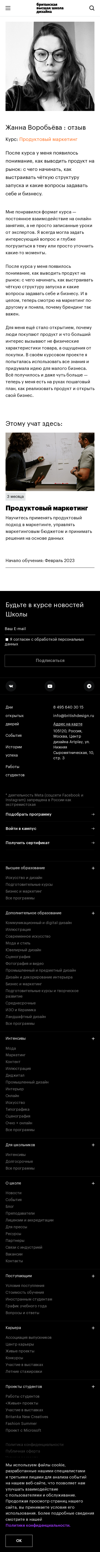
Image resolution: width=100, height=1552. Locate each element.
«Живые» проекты (22, 1403)
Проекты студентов (50, 1387)
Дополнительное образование (50, 913)
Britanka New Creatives (27, 1417)
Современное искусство (28, 936)
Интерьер (15, 1089)
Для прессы (16, 1227)
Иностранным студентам (29, 1299)
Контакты (14, 1261)
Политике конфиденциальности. (38, 1525)
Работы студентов (15, 771)
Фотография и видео (25, 964)
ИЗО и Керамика (21, 1010)
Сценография (18, 957)
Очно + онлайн (19, 1123)
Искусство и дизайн (24, 878)
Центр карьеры (20, 1344)
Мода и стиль (18, 943)
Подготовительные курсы (29, 884)
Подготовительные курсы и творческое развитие (42, 993)
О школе (50, 1183)
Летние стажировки (24, 1371)
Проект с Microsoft (23, 1430)
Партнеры (15, 1240)
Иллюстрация (18, 929)
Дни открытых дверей (15, 715)
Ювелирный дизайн (23, 950)
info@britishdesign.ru (73, 716)
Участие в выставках (24, 1365)
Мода (11, 1048)
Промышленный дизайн (27, 1082)
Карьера (50, 1328)
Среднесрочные (21, 1003)
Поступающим (50, 1276)
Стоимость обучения (25, 1292)
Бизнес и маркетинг (24, 891)
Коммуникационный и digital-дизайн (39, 923)
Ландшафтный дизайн (26, 1017)
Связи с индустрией (24, 1247)
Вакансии (14, 1254)
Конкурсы (14, 1358)
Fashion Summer (21, 1424)
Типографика (18, 1109)
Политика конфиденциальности (34, 1445)
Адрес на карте (67, 724)
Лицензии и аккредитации (30, 1220)
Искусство (15, 1103)
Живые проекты (20, 1351)
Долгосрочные (19, 1161)
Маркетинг (16, 1055)
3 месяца (15, 496)
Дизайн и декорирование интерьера (39, 977)
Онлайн (12, 1096)
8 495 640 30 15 (68, 707)
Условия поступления (25, 1286)
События (14, 735)
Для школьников (50, 1145)
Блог (10, 1206)
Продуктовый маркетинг (48, 139)
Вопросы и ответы (22, 1313)
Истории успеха (14, 751)
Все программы (20, 898)
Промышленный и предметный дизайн (41, 970)
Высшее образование (50, 868)
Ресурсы (13, 1234)
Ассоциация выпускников (29, 1337)
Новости (13, 1193)
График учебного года (26, 1306)
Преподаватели (20, 1213)
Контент (13, 1062)
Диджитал (15, 1075)
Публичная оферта (23, 1451)
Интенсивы (50, 1038)
